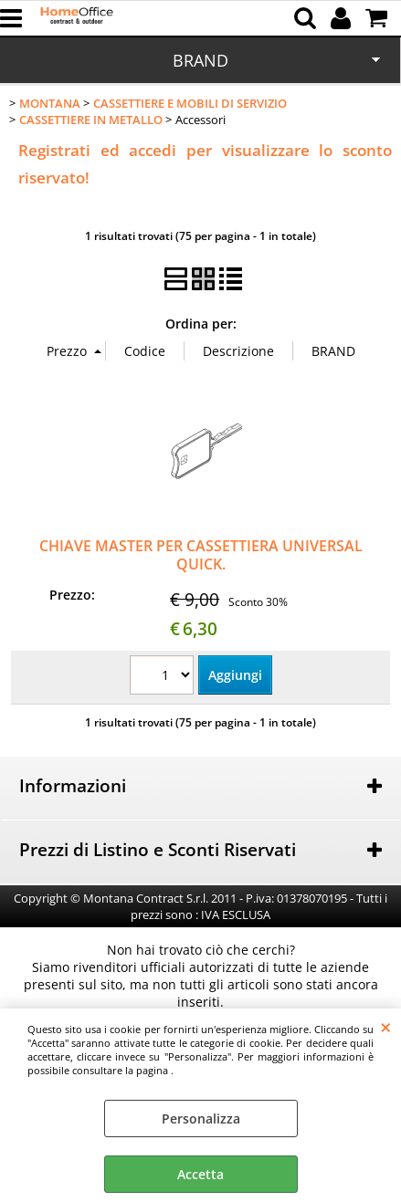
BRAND (200, 60)
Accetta (200, 1174)
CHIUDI (386, 1027)
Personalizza (201, 1118)
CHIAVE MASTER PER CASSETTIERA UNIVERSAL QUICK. (201, 554)
